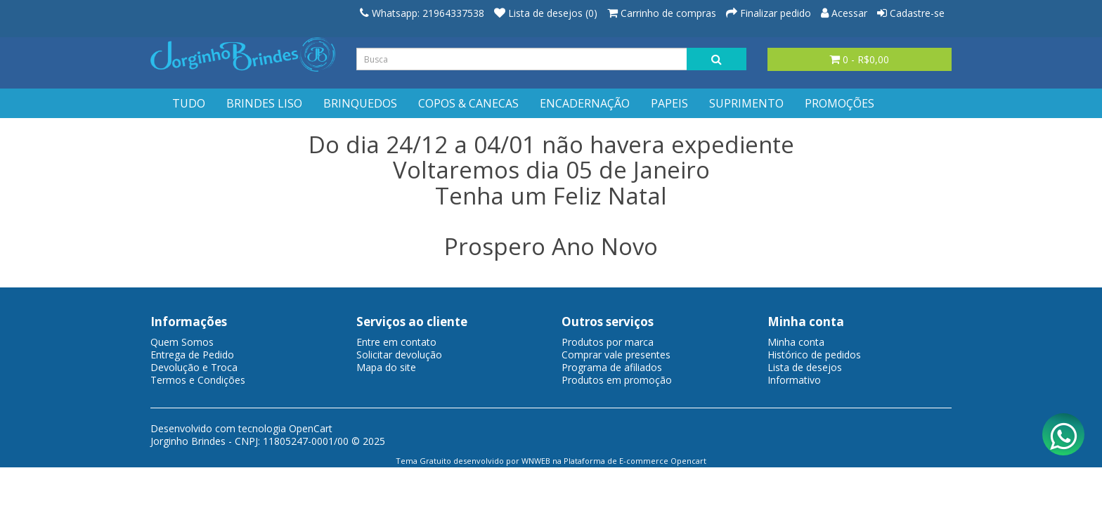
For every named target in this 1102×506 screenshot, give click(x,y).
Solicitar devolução (399, 354)
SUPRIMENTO (746, 103)
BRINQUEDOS (360, 103)
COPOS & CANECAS (468, 103)
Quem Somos (182, 342)
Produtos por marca (608, 342)
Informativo (794, 380)
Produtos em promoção (617, 380)
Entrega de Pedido (192, 354)
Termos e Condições (197, 380)
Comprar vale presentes (616, 354)
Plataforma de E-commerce (616, 460)
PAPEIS (669, 103)
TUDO (188, 103)
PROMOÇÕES (839, 103)
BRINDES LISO (264, 103)
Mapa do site (386, 367)
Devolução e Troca (194, 367)
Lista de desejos (804, 367)
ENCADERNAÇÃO (585, 103)
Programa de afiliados (612, 367)
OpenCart (310, 428)
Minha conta (795, 342)
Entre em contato (396, 342)
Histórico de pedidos (814, 354)
